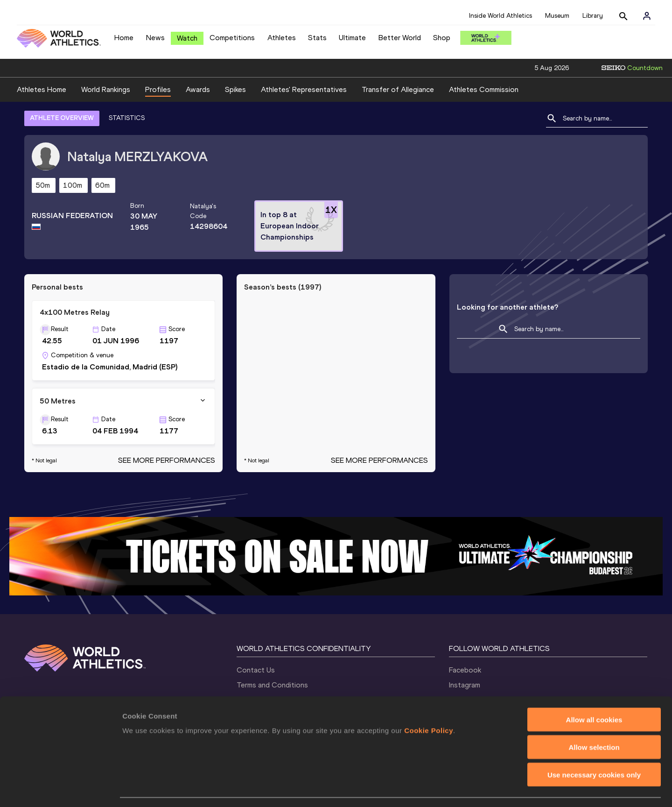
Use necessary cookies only (594, 747)
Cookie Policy (428, 703)
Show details (489, 789)
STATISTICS (127, 118)
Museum (557, 16)
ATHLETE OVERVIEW (62, 118)
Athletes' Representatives (304, 89)
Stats (317, 37)
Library (592, 16)
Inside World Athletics (500, 16)
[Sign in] (646, 15)
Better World (399, 37)
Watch (187, 38)
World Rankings (105, 89)
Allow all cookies (594, 692)
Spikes (235, 89)
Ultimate (352, 37)
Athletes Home (41, 89)
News (155, 37)
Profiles (158, 89)
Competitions (232, 37)
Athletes (281, 37)
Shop (441, 37)
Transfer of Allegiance (398, 89)
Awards (198, 89)
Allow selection (593, 720)
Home (123, 37)
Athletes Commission (483, 89)
